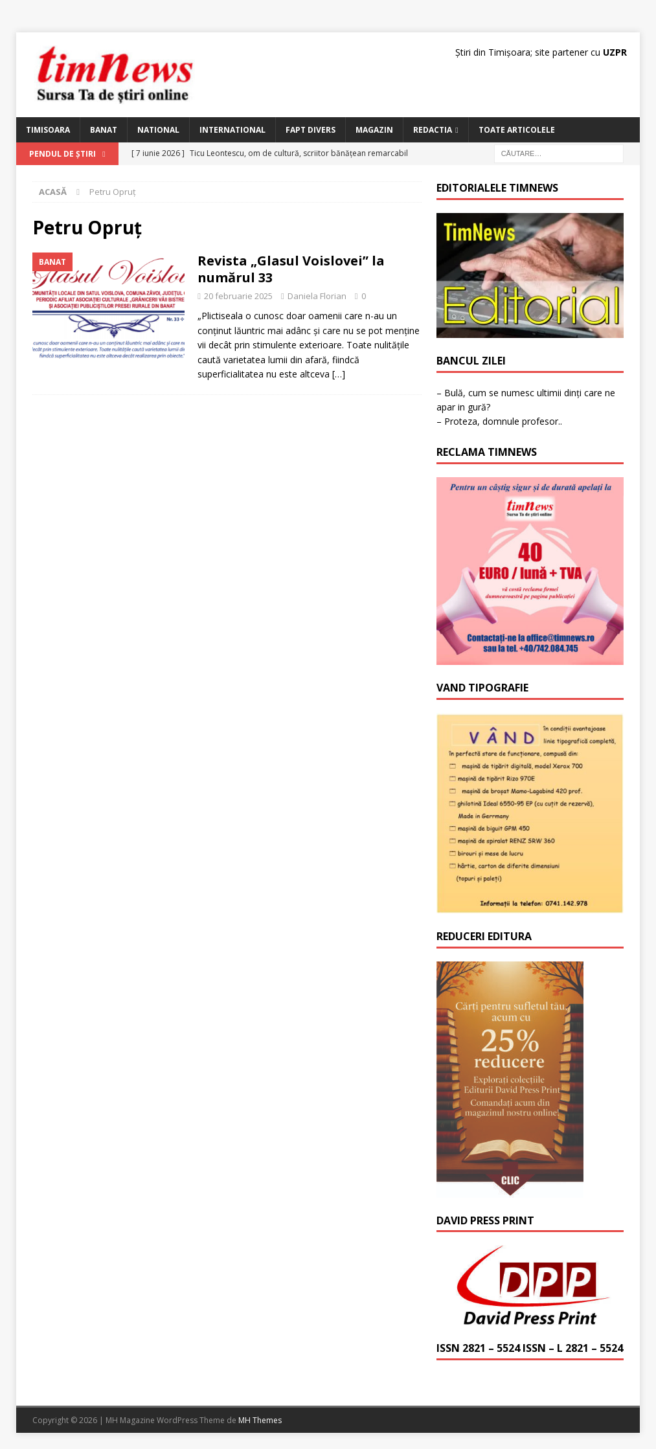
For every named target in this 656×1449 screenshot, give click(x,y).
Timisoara (48, 129)
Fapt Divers (310, 129)
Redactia (432, 129)
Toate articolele (517, 129)
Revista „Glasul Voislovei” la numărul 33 (291, 269)
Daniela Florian (317, 296)
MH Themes (260, 1420)
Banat (103, 129)
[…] (338, 374)
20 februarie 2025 (238, 296)
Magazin (374, 129)
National (158, 129)
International (232, 129)
